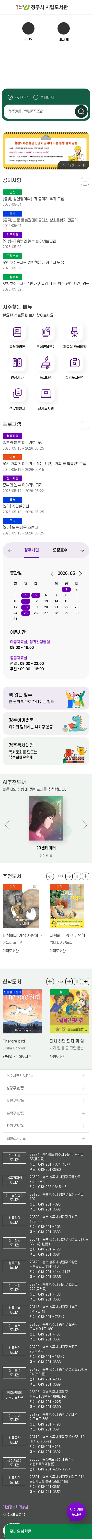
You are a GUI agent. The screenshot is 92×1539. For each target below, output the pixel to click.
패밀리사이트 (16, 1138)
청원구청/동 (15, 1126)
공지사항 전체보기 (85, 181)
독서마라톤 (17, 347)
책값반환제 (17, 408)
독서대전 (46, 377)
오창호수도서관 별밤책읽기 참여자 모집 (33, 262)
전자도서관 (46, 408)
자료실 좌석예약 (74, 347)
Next (78, 165)
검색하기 (81, 111)
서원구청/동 (15, 1101)
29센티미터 (46, 848)
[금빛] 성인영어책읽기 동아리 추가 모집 (33, 199)
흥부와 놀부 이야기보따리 (22, 442)
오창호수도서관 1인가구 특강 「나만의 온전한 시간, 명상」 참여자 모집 (46, 284)
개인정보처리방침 (15, 1507)
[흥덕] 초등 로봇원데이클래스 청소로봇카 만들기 (40, 220)
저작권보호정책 (14, 1514)
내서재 (63, 39)
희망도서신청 (74, 377)
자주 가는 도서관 (76, 1512)
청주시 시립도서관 (53, 7)
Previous (64, 165)
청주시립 (31, 550)
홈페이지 (47, 97)
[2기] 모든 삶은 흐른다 (20, 527)
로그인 (28, 39)
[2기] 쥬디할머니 (16, 506)
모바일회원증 (21, 1531)
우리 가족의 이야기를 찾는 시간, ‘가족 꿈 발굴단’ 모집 (44, 464)
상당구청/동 (15, 1088)
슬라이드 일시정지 (83, 165)
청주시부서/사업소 (20, 1076)
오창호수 (60, 550)
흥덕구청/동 (15, 1113)
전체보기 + (85, 425)
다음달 (79, 573)
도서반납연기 (46, 347)
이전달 (54, 573)
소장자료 (21, 97)
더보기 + (85, 876)
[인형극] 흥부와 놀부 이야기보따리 (29, 241)
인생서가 (17, 377)
